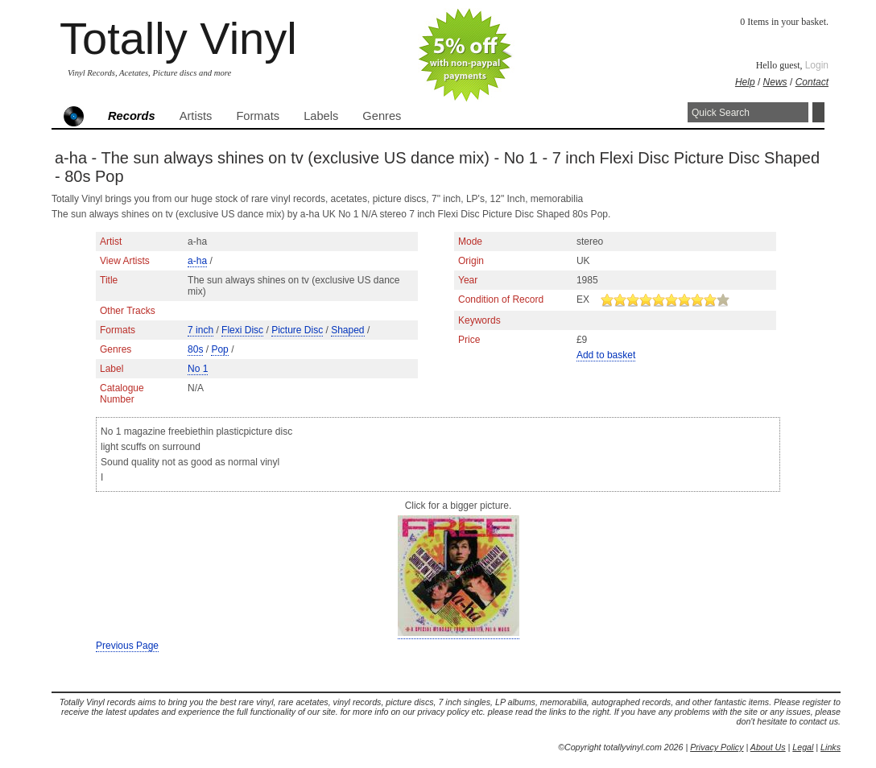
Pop (219, 349)
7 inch (200, 330)
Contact (811, 82)
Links (830, 747)
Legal (802, 747)
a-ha (197, 260)
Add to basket (605, 355)
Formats (257, 115)
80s (195, 349)
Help (745, 82)
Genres (381, 115)
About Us (768, 747)
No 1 (198, 368)
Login (816, 65)
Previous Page (127, 645)
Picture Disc (297, 330)
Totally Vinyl (178, 38)
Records (131, 115)
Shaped (347, 330)
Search (818, 112)
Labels (321, 115)
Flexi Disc (242, 330)
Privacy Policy (716, 747)
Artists (196, 115)
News (775, 82)
